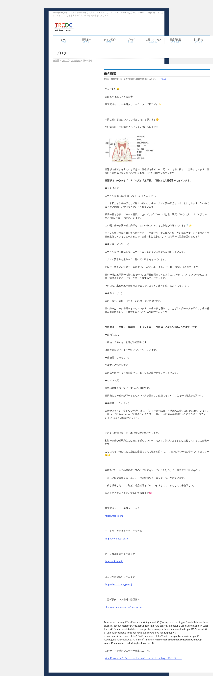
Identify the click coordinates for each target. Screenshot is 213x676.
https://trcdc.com (114, 516)
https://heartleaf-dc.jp (116, 538)
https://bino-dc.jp (114, 561)
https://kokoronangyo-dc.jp (119, 584)
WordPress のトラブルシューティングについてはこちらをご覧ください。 (143, 658)
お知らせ (163, 79)
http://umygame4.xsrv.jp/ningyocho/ (123, 607)
